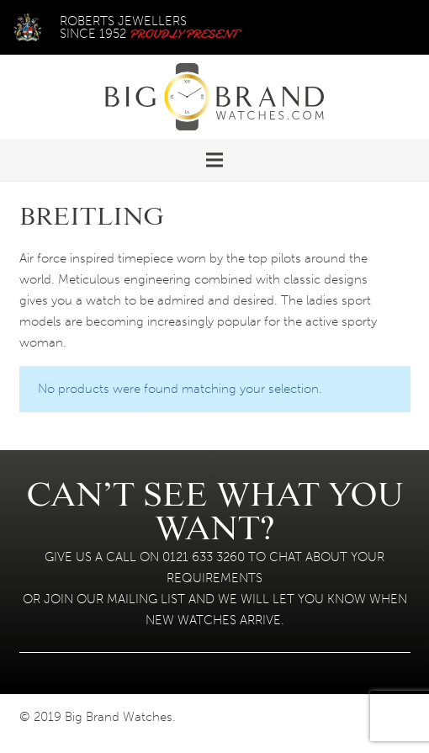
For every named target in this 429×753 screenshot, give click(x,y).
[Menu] (214, 160)
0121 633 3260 (203, 557)
